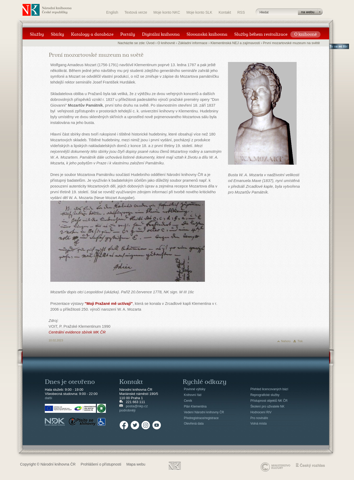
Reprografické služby (265, 395)
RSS (241, 12)
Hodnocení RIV (261, 412)
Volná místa (258, 423)
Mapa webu (135, 464)
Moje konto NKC (166, 12)
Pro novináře (259, 418)
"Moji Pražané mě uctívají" (109, 303)
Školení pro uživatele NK (267, 406)
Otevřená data (194, 423)
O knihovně (166, 43)
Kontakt (225, 12)
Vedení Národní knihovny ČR (204, 412)
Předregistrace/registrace (201, 418)
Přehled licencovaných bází (269, 389)
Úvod (150, 43)
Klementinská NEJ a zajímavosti (235, 43)
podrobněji (127, 410)
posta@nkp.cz (137, 406)
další (48, 398)
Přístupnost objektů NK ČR (269, 401)
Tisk (300, 341)
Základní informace (193, 43)
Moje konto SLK (199, 12)
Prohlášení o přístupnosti (101, 464)
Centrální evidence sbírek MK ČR (77, 332)
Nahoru (286, 341)
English (112, 12)
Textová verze (135, 12)
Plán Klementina (195, 406)
